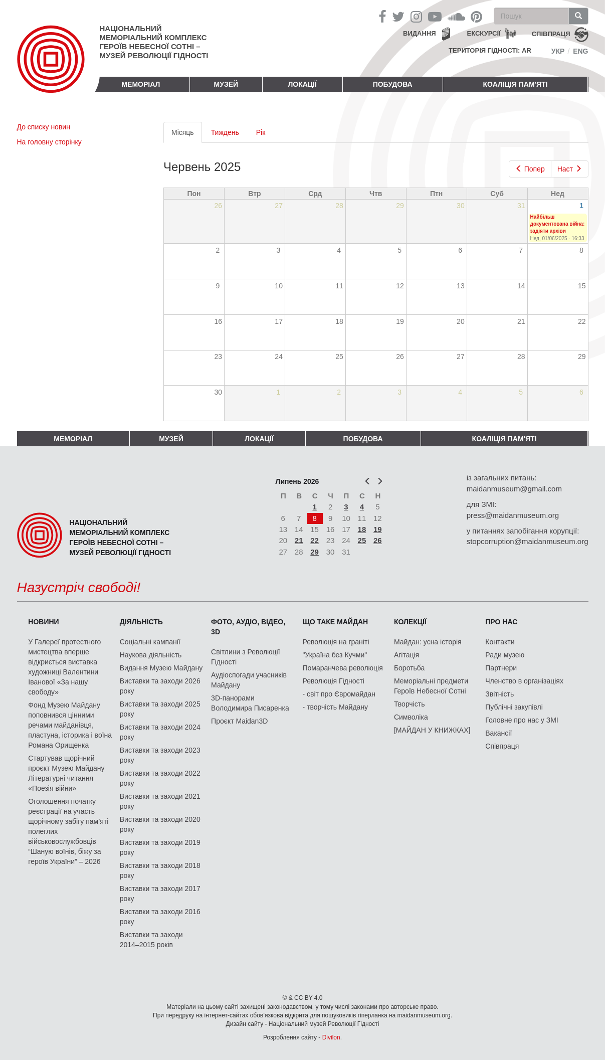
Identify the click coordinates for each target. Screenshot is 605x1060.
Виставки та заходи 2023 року (160, 755)
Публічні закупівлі (514, 707)
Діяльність (141, 622)
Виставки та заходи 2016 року (160, 917)
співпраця (551, 34)
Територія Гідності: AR (490, 50)
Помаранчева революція (343, 668)
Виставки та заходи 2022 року (160, 778)
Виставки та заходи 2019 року (160, 847)
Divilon (331, 1037)
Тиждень (225, 132)
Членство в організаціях (524, 681)
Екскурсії (484, 33)
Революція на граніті (336, 642)
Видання (419, 33)
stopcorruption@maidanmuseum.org (527, 541)
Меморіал (140, 84)
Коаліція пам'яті (515, 84)
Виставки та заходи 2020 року (160, 824)
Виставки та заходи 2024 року (160, 732)
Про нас (501, 622)
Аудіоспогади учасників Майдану (249, 680)
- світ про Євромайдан (339, 694)
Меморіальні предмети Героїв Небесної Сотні (431, 686)
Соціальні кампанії (150, 642)
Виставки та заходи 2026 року (160, 686)
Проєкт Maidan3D (239, 721)
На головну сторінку (49, 142)
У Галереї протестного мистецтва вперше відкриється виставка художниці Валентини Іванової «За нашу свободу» (64, 667)
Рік (261, 132)
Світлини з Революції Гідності (245, 657)
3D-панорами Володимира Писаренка (250, 703)
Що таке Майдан (335, 622)
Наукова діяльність (151, 655)
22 (314, 540)
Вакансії (498, 733)
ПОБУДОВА (393, 84)
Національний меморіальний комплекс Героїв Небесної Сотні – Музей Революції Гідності (154, 42)
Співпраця (502, 746)
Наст (569, 169)
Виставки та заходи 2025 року (160, 709)
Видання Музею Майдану (161, 668)
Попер (530, 169)
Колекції (410, 622)
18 (362, 529)
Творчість (409, 704)
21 (299, 540)
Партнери (501, 668)
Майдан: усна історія (428, 642)
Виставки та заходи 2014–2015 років (151, 940)
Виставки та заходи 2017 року (160, 894)
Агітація (406, 655)
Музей (226, 84)
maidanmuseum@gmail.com (514, 488)
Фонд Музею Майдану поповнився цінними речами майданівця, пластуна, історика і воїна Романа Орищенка (70, 725)
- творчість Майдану (335, 707)
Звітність (499, 694)
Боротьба (409, 668)
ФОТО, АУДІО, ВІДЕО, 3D (248, 627)
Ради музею (504, 655)
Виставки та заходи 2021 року (160, 801)
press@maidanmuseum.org (513, 515)
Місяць (186, 135)
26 (377, 540)
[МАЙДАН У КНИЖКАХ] (432, 730)
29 (314, 552)
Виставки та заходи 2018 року (160, 870)
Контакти (499, 642)
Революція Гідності (333, 681)
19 (377, 529)
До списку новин (43, 127)
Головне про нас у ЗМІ (521, 720)
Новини (43, 622)
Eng (580, 51)
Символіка (411, 717)
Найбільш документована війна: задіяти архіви (557, 224)
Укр (558, 51)
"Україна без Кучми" (335, 655)
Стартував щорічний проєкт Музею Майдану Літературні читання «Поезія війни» (66, 773)
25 (362, 540)
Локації (302, 84)
